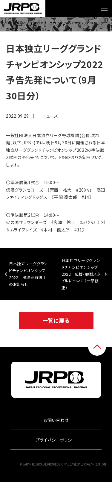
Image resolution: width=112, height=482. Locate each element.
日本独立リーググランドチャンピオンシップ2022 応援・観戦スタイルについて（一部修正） (81, 273)
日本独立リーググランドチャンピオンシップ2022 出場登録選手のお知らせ (28, 274)
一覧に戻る (56, 320)
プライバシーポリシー (56, 440)
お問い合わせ (56, 420)
